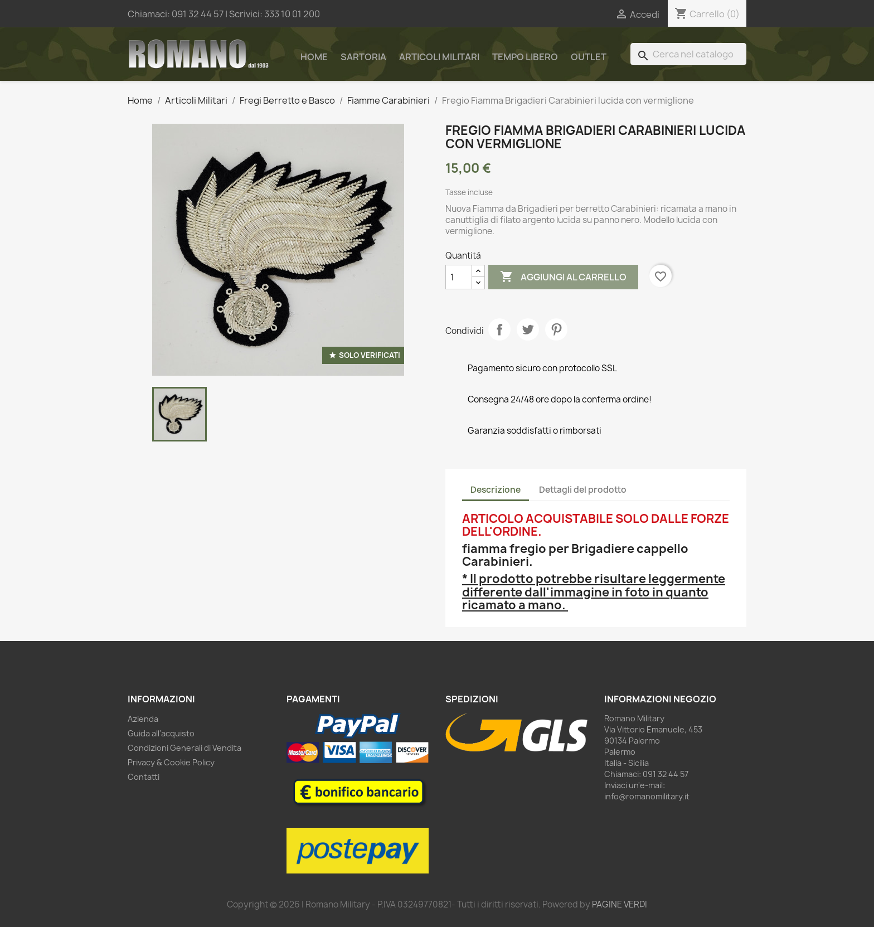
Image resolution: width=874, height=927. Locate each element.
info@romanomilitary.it (647, 796)
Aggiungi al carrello (563, 277)
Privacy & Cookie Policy (171, 762)
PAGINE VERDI (619, 904)
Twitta (528, 329)
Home (314, 57)
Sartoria (363, 57)
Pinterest (556, 329)
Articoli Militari (439, 57)
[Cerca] (688, 54)
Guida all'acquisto (161, 733)
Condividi (499, 329)
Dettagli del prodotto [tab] (583, 490)
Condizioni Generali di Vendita (184, 747)
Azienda (143, 719)
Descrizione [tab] (495, 490)
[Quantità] (458, 277)
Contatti (143, 776)
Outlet (588, 57)
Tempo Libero (525, 57)
